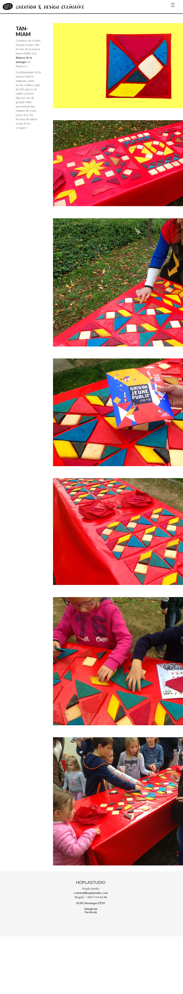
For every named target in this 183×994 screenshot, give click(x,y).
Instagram (90, 908)
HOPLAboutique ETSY (90, 903)
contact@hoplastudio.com (91, 893)
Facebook (91, 912)
